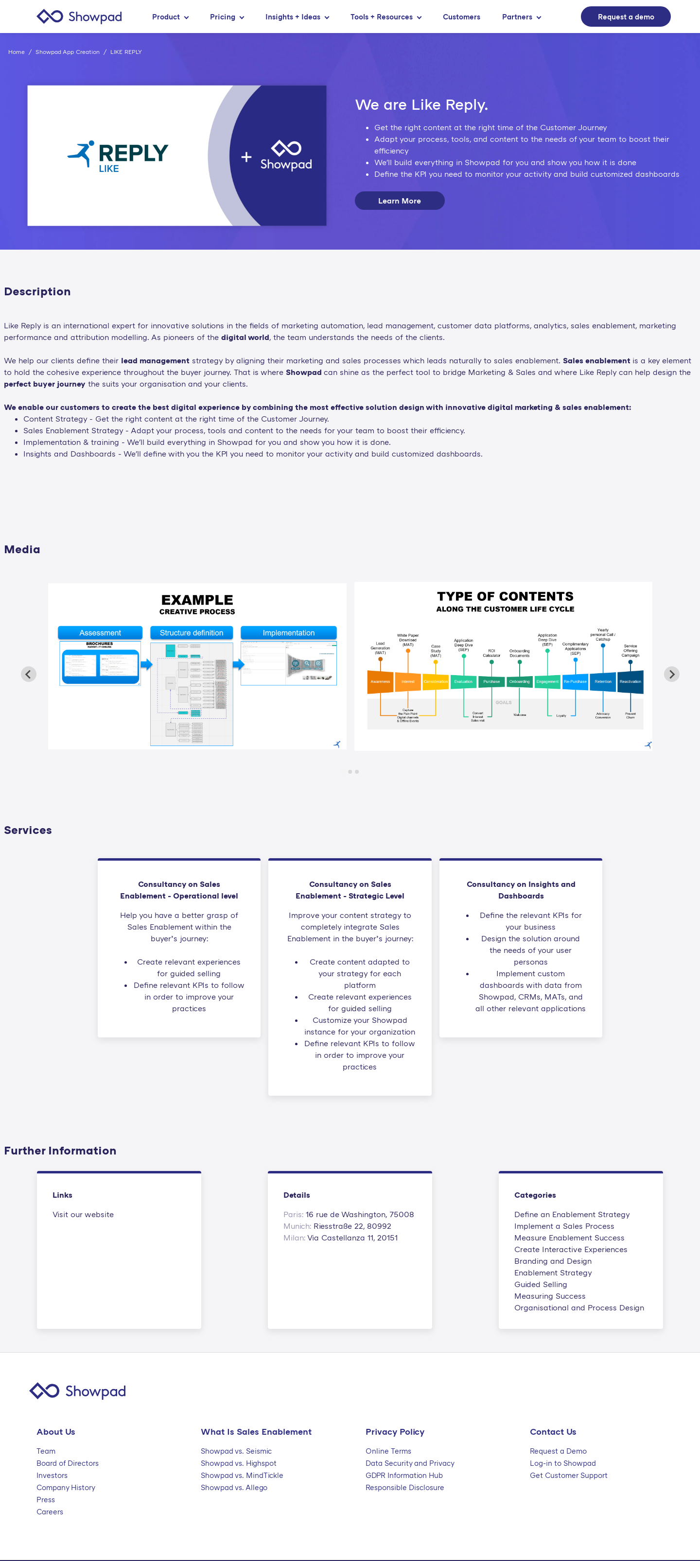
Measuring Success (550, 1296)
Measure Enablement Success (569, 1237)
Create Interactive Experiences (571, 1249)
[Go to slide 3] (357, 772)
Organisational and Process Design (579, 1307)
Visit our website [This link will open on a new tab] (83, 1214)
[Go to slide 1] (343, 772)
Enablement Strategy (553, 1272)
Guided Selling (540, 1284)
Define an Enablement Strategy (572, 1214)
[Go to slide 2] (350, 772)
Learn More (399, 200)
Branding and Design (553, 1261)
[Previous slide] (28, 674)
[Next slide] (672, 674)
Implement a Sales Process (564, 1226)
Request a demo (626, 16)
